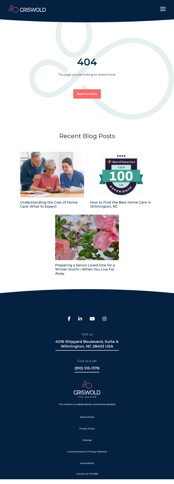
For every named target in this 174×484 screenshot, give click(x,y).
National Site (87, 417)
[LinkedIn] (80, 319)
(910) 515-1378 (87, 368)
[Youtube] (92, 319)
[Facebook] (69, 319)
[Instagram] (104, 319)
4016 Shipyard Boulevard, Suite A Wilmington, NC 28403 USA (87, 343)
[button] (163, 9)
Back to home (87, 94)
